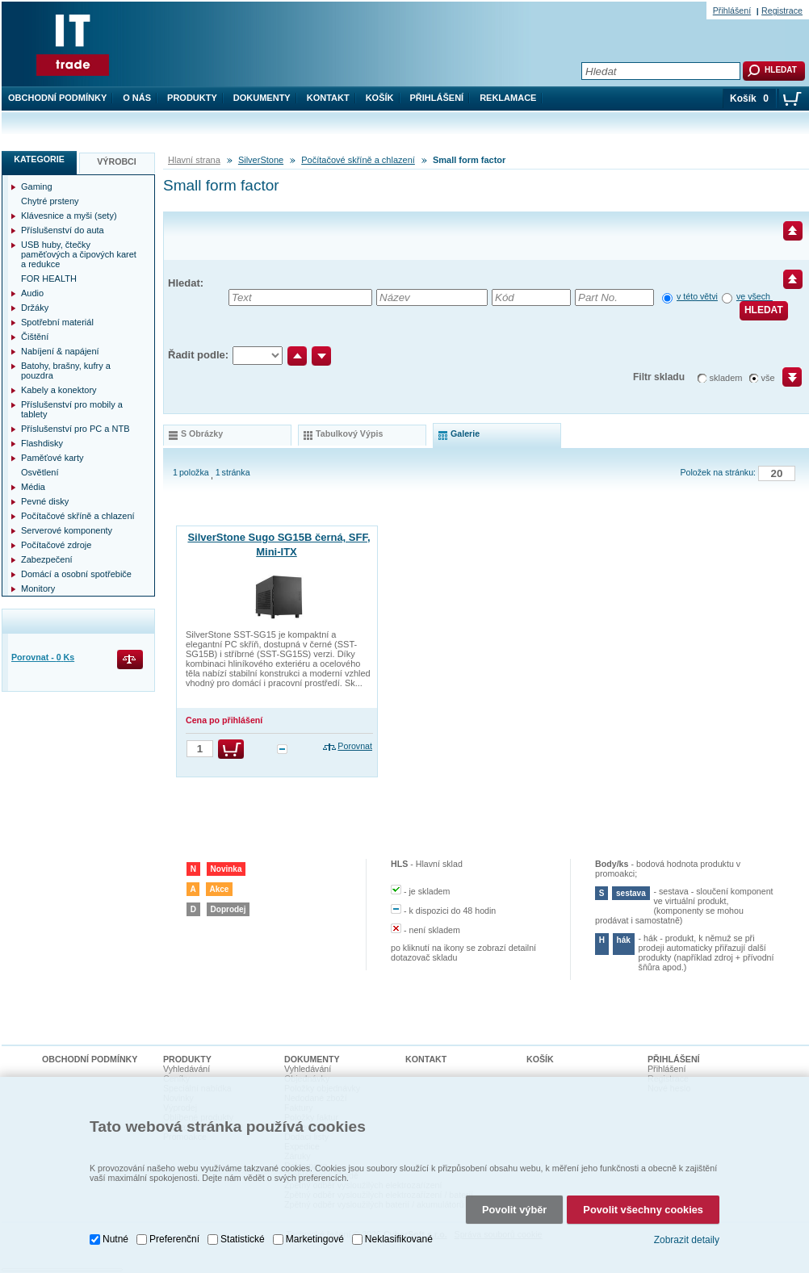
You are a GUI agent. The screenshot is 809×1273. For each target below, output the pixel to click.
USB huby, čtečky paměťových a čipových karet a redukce (78, 254)
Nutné (115, 1231)
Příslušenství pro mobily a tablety (72, 409)
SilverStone (260, 160)
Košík (380, 98)
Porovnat (354, 746)
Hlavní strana (194, 160)
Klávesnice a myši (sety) (69, 215)
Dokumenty (262, 98)
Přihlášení (437, 98)
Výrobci (116, 161)
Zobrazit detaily (686, 1231)
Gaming (36, 186)
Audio (32, 293)
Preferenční (174, 1231)
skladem (726, 378)
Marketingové (315, 1231)
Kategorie (39, 159)
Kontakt (328, 98)
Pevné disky (45, 501)
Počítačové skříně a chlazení (358, 160)
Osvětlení (39, 472)
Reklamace (508, 98)
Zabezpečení (47, 559)
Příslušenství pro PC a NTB (75, 428)
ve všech (754, 296)
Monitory (38, 588)
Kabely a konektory (59, 390)
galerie (465, 433)
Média (33, 487)
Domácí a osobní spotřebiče (76, 574)
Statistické (242, 1231)
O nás (137, 98)
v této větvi (697, 296)
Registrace (782, 10)
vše (768, 378)
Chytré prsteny (50, 201)
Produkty (192, 98)
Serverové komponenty (66, 530)
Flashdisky (42, 443)
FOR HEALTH (49, 278)
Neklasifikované (399, 1231)
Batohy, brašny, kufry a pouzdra (66, 370)
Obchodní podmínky (57, 98)
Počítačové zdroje (56, 545)
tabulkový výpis (349, 433)
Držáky (34, 307)
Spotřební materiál (57, 322)
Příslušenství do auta (62, 230)
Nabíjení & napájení (60, 351)
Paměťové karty (52, 458)
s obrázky (202, 433)
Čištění (34, 336)
